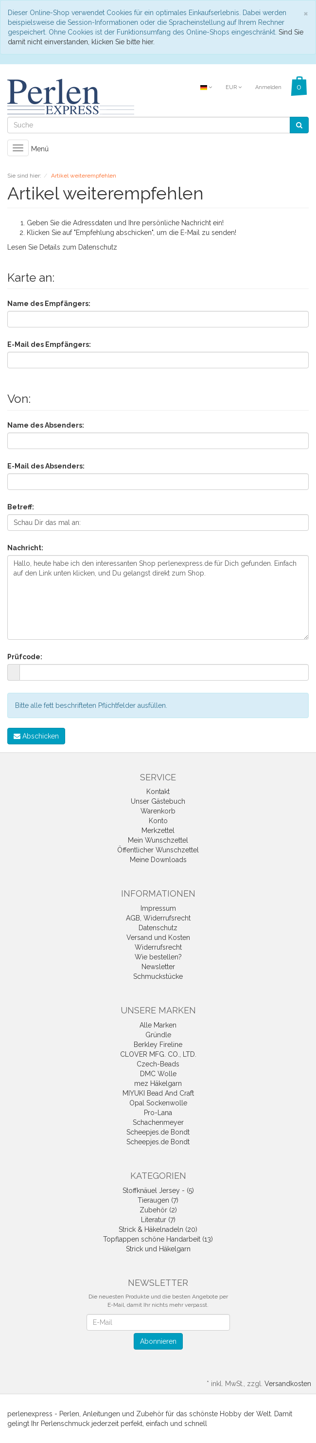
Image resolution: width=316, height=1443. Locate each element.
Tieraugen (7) (158, 1200)
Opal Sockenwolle (158, 1103)
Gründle (158, 1035)
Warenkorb (158, 811)
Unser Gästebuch (158, 801)
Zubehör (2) (158, 1210)
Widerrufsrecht (158, 947)
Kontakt (158, 791)
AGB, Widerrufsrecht (158, 918)
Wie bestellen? (158, 957)
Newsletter (158, 967)
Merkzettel (158, 830)
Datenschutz (97, 247)
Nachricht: (25, 548)
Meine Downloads (158, 860)
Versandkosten (287, 1384)
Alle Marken (158, 1025)
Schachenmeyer (158, 1122)
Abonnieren (158, 1341)
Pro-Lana (158, 1113)
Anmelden (268, 87)
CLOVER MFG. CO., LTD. (158, 1054)
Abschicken (36, 736)
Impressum (158, 908)
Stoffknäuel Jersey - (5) (158, 1190)
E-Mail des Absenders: (46, 466)
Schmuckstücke (158, 976)
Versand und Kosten (158, 937)
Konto (158, 821)
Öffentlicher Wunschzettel (158, 850)
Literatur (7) (158, 1220)
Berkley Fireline (158, 1044)
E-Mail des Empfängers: (49, 344)
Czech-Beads (158, 1064)
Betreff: (20, 507)
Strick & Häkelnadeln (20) (158, 1229)
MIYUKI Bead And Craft (158, 1093)
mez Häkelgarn (158, 1083)
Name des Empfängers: (48, 303)
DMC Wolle (158, 1074)
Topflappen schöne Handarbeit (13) (158, 1239)
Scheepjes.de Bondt (158, 1132)
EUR (234, 87)
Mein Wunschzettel (158, 840)
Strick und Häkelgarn (158, 1249)
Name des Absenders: (45, 425)
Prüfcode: (24, 657)
